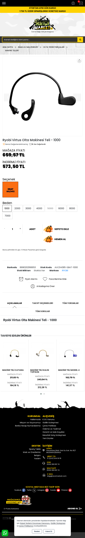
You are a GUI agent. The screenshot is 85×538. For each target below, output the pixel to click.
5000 (50, 208)
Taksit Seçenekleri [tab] (42, 303)
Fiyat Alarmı (28, 279)
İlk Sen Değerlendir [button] (37, 144)
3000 (28, 208)
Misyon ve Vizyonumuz (30, 422)
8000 (72, 208)
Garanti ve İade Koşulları (54, 432)
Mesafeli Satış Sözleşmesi (54, 435)
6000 (61, 208)
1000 (6, 208)
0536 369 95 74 (53, 464)
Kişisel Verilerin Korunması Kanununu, (35, 523)
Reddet (37, 531)
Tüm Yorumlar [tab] (70, 303)
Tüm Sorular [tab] (42, 311)
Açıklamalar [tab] (14, 303)
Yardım (37, 458)
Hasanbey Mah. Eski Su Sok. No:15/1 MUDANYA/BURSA (61, 451)
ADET (32, 229)
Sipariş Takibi (35, 449)
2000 (17, 208)
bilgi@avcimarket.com (56, 476)
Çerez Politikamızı (26, 526)
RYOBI (65, 270)
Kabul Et (48, 531)
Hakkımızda (35, 419)
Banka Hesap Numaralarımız (28, 425)
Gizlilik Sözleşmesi (50, 422)
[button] (41, 394)
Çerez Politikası (49, 425)
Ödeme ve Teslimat (52, 429)
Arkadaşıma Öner (42, 286)
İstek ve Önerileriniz (32, 452)
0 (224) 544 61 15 (54, 458)
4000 (39, 208)
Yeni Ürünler (48, 438)
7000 (7, 215)
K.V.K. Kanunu (49, 419)
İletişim (37, 455)
